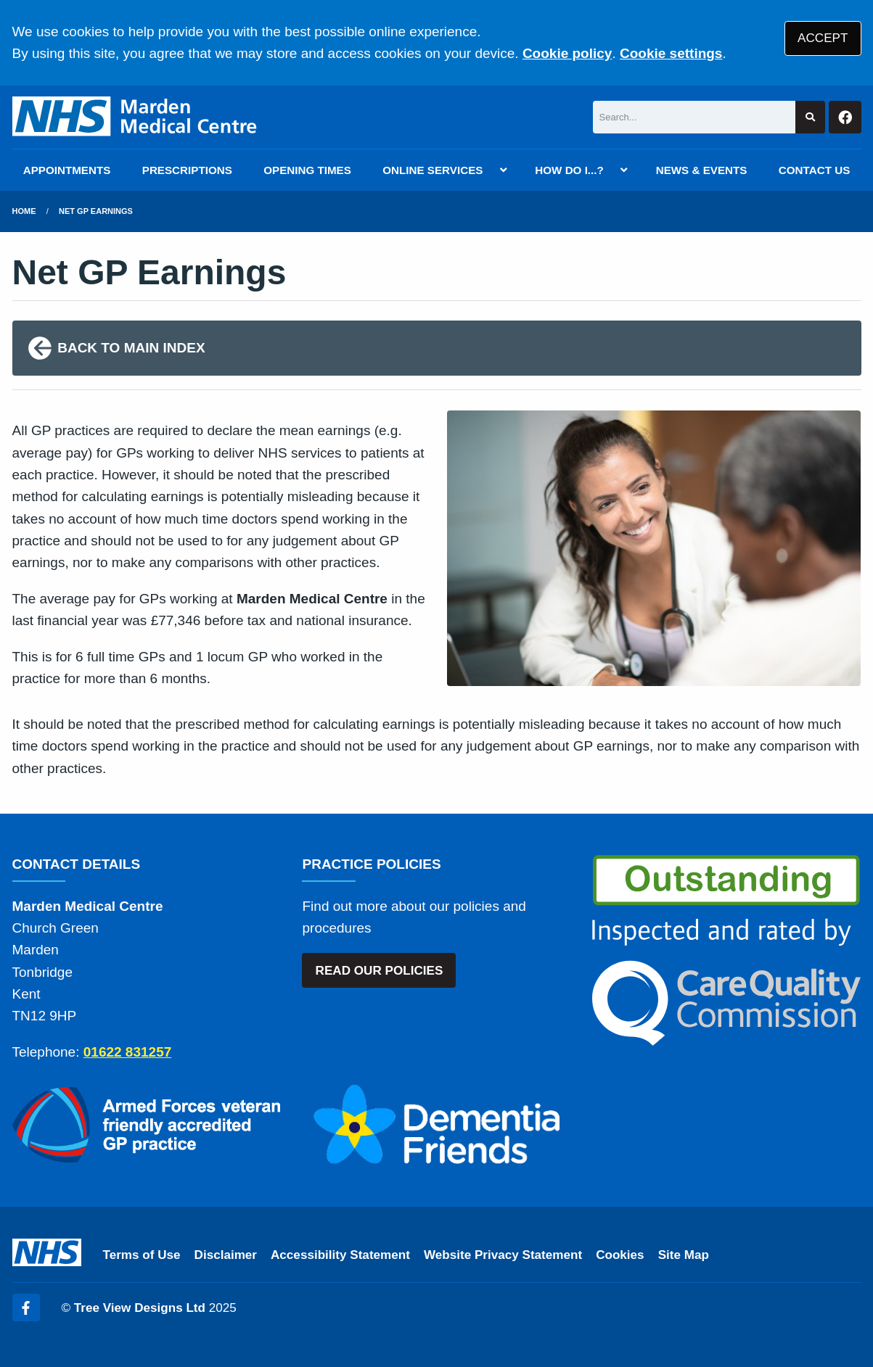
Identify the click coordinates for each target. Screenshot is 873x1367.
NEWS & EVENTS (701, 170)
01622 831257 (127, 1052)
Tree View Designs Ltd (139, 1308)
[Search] (694, 117)
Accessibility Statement (340, 1255)
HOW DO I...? (569, 170)
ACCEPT (823, 38)
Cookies (620, 1255)
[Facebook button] (845, 117)
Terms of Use (142, 1255)
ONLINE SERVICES (432, 170)
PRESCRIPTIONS (187, 170)
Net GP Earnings (96, 211)
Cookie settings (671, 53)
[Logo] (137, 117)
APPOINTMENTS (67, 170)
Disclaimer (225, 1255)
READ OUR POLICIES (379, 971)
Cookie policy (567, 53)
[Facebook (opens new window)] (26, 1307)
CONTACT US (814, 170)
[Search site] (810, 117)
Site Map (683, 1255)
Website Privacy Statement (503, 1255)
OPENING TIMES (307, 170)
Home (24, 211)
